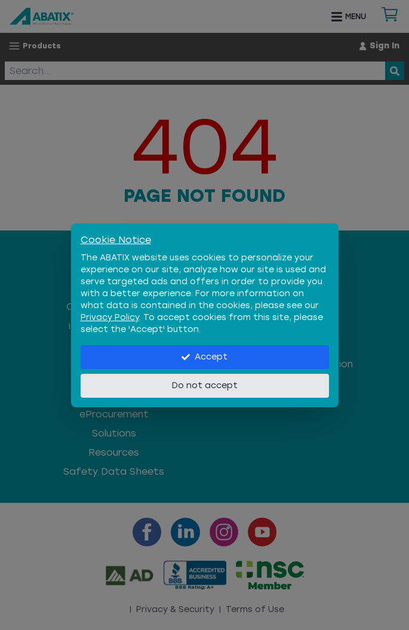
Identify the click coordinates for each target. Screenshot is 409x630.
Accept (204, 357)
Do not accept (205, 385)
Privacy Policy (110, 317)
